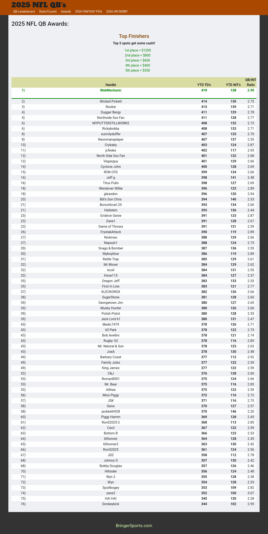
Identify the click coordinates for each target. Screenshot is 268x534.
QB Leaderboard (24, 11)
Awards (66, 11)
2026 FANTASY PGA (88, 11)
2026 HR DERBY (117, 11)
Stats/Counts (48, 11)
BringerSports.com (134, 525)
